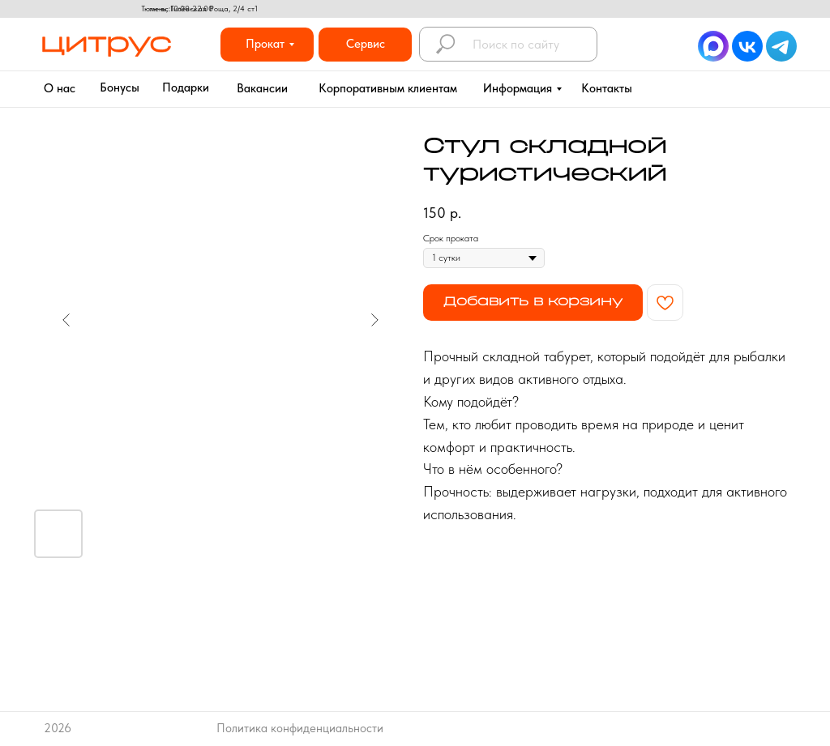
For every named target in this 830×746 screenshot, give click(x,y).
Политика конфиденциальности (299, 728)
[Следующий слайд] (374, 320)
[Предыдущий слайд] (66, 320)
